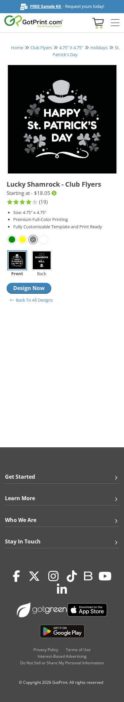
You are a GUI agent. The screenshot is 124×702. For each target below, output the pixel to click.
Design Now (29, 288)
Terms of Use (78, 649)
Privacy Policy (45, 649)
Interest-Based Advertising (62, 656)
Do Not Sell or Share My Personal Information (62, 663)
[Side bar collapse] (115, 23)
